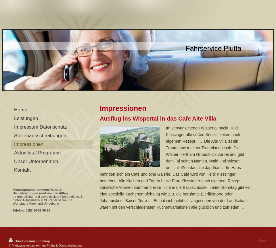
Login (263, 240)
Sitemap (43, 241)
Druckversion (22, 241)
